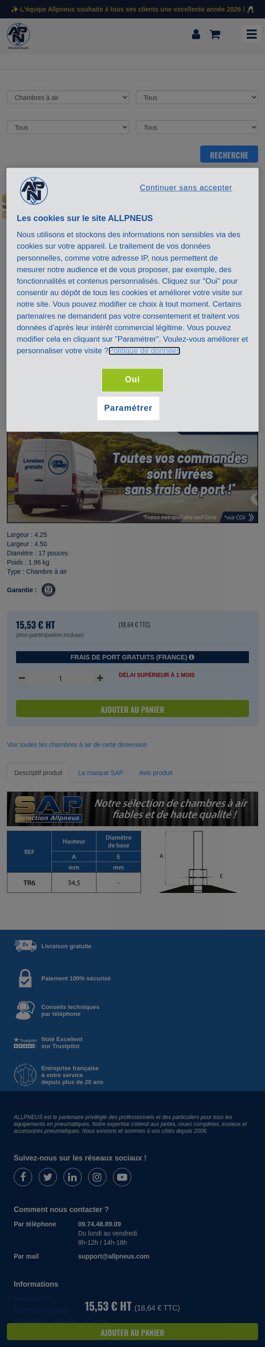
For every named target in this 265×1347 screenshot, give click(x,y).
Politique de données (144, 351)
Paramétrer (128, 408)
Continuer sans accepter (186, 187)
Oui (132, 380)
